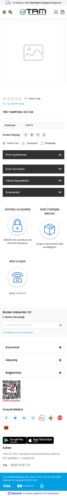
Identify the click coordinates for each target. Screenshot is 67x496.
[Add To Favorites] (13, 103)
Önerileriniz (12, 192)
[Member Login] (56, 11)
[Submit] (60, 325)
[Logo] (33, 11)
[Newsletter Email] (33, 325)
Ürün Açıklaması (16, 154)
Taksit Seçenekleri (17, 180)
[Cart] (62, 12)
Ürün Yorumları (15, 169)
